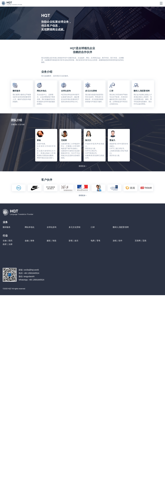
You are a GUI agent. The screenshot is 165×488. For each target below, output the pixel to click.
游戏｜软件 (117, 241)
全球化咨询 (51, 227)
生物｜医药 (7, 241)
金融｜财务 (29, 241)
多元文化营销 (74, 227)
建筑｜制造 (51, 241)
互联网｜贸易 (140, 241)
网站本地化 (29, 227)
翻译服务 (6, 227)
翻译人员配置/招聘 (121, 227)
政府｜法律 (7, 244)
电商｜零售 (95, 241)
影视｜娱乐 (73, 241)
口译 (93, 227)
